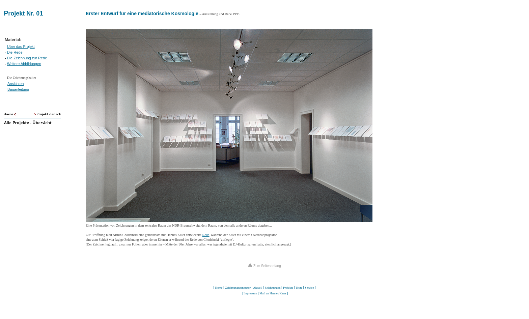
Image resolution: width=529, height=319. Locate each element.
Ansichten (15, 84)
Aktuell (257, 287)
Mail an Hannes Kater (272, 293)
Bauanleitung (18, 89)
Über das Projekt (21, 47)
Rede (206, 235)
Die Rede (15, 52)
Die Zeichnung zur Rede (27, 58)
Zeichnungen (273, 287)
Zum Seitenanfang (264, 266)
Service (309, 287)
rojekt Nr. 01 (25, 13)
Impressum (250, 293)
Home (219, 287)
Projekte (288, 287)
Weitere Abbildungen (24, 64)
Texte (299, 287)
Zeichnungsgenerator (238, 287)
